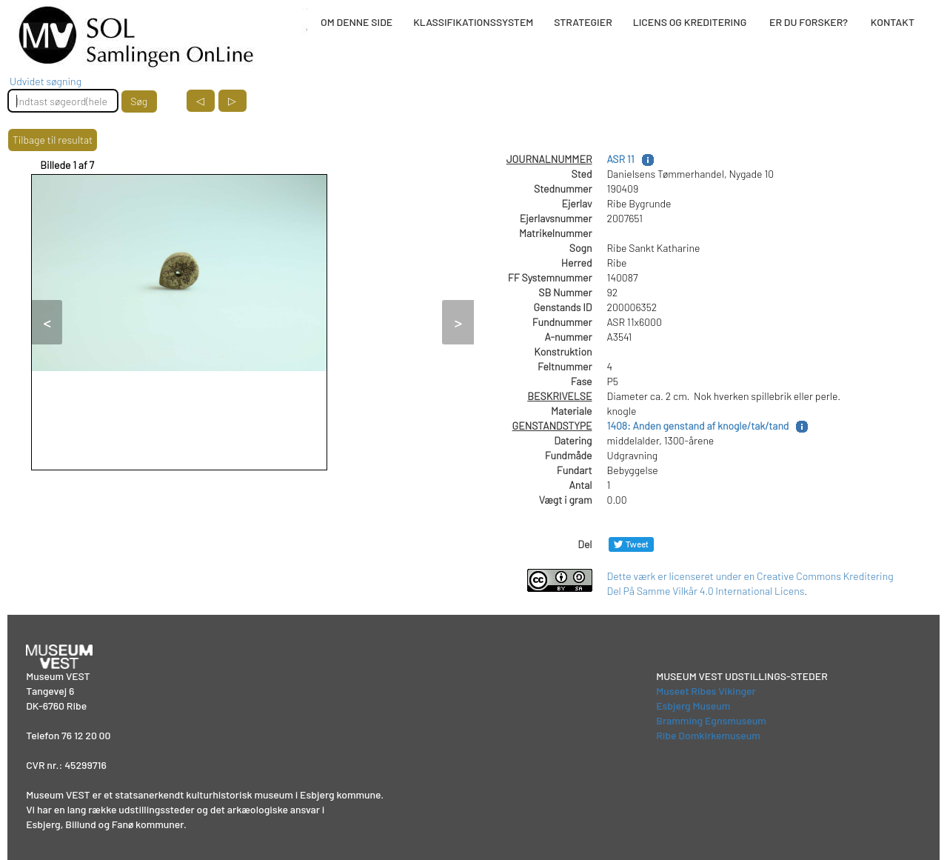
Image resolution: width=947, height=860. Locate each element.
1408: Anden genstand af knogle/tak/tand (698, 425)
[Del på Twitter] (631, 544)
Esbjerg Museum (693, 705)
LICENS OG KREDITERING (690, 22)
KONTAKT (892, 22)
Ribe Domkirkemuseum (708, 735)
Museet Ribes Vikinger (706, 690)
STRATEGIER (583, 22)
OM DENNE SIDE (356, 22)
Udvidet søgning (45, 81)
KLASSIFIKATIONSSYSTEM (473, 22)
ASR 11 (621, 159)
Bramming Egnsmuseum (711, 720)
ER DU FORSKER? (808, 22)
